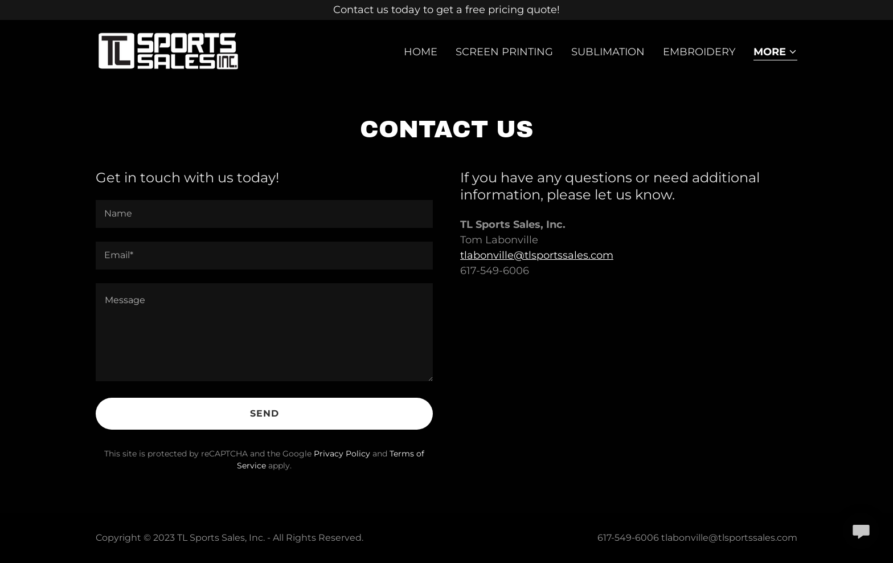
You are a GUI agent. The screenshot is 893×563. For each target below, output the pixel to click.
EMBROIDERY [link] (699, 52)
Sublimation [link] (608, 52)
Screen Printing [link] (504, 52)
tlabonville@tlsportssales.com (536, 255)
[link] (168, 49)
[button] (775, 52)
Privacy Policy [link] (342, 453)
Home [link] (420, 52)
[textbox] (264, 214)
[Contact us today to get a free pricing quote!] (446, 10)
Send (264, 413)
